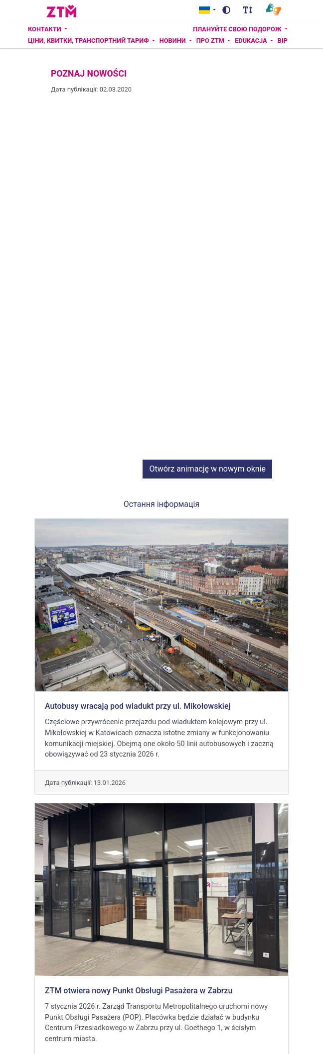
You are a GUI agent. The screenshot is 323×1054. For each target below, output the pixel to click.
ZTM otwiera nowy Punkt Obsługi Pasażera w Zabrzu (138, 975)
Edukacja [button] (252, 40)
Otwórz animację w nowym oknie (207, 453)
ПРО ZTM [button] (211, 40)
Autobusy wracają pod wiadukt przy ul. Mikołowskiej (137, 690)
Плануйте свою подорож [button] (238, 29)
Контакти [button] (45, 29)
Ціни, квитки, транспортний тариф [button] (89, 40)
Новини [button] (173, 40)
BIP (283, 40)
